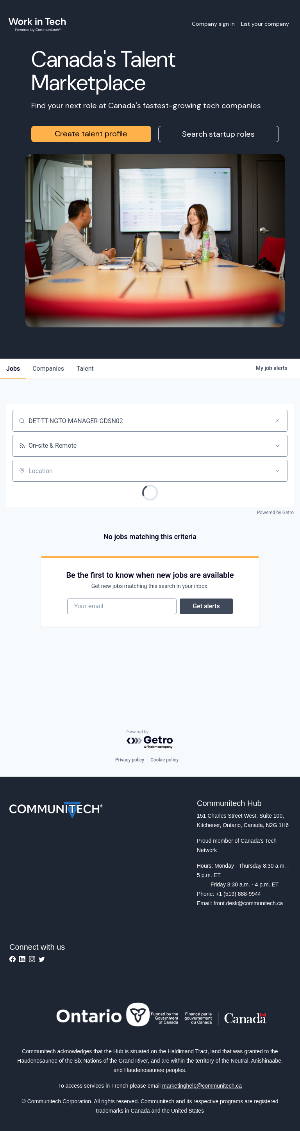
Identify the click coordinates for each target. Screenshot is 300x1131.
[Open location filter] (277, 470)
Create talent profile (91, 134)
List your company (265, 23)
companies (48, 368)
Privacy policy (129, 760)
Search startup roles (218, 134)
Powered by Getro (275, 512)
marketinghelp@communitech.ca (202, 1086)
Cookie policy (164, 760)
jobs (13, 368)
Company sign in (213, 23)
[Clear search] (277, 420)
